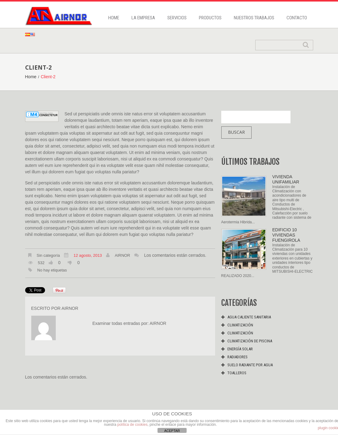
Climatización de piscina (249, 341)
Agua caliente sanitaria (249, 317)
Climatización (240, 325)
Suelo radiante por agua (250, 365)
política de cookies (132, 424)
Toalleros (236, 373)
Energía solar (240, 349)
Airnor (122, 255)
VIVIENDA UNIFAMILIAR (285, 179)
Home (113, 18)
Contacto (297, 18)
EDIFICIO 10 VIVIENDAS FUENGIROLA (286, 235)
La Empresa (143, 18)
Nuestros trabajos (254, 18)
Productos (210, 18)
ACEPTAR (172, 431)
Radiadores (237, 357)
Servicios (177, 18)
